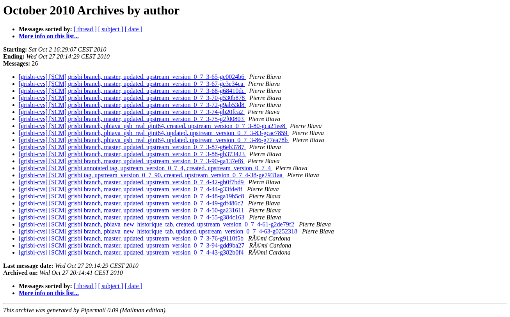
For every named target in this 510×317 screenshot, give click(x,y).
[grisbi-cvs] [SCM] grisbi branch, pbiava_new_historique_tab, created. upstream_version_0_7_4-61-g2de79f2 (157, 224)
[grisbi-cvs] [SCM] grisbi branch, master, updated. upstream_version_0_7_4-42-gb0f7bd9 (132, 182)
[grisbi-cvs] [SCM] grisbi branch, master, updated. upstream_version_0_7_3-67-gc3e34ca (132, 83)
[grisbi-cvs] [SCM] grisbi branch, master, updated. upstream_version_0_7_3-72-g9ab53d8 (132, 105)
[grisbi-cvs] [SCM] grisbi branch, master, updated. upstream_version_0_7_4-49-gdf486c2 (132, 203)
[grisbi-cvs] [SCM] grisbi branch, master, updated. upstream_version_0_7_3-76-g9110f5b (132, 238)
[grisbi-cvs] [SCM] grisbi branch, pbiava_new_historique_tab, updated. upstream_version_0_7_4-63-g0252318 (159, 231)
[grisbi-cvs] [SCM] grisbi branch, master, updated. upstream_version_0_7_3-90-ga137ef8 (132, 161)
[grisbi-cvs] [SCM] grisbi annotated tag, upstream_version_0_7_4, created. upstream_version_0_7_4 (145, 168)
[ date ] (133, 29)
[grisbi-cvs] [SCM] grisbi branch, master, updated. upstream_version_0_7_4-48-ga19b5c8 (132, 196)
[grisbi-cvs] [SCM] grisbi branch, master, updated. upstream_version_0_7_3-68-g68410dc (132, 90)
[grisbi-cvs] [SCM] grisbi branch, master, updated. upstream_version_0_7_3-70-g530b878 (132, 97)
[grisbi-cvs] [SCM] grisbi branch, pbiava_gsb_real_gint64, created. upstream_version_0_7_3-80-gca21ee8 (153, 126)
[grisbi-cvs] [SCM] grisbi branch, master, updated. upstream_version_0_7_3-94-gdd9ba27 (132, 245)
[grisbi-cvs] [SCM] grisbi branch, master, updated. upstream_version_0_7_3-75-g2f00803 (132, 119)
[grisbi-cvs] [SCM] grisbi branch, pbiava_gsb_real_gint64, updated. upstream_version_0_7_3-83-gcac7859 (154, 133)
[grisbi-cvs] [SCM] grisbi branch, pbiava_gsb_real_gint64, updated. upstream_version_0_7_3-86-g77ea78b (154, 140)
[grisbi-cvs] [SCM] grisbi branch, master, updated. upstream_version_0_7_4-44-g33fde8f (131, 189)
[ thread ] (85, 29)
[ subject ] (110, 29)
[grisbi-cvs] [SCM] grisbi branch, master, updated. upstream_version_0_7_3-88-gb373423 (132, 154)
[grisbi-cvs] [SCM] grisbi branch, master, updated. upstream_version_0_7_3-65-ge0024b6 (132, 76)
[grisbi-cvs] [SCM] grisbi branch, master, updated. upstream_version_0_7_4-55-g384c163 (132, 217)
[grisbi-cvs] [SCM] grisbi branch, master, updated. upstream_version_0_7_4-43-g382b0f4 (132, 252)
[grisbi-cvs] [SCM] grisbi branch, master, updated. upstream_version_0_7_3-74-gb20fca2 (132, 112)
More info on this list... (49, 36)
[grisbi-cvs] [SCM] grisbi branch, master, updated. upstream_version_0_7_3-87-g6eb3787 (132, 147)
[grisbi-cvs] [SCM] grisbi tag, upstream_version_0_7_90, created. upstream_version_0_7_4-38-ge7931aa (151, 175)
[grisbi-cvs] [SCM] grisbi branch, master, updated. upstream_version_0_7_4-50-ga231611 (132, 210)
